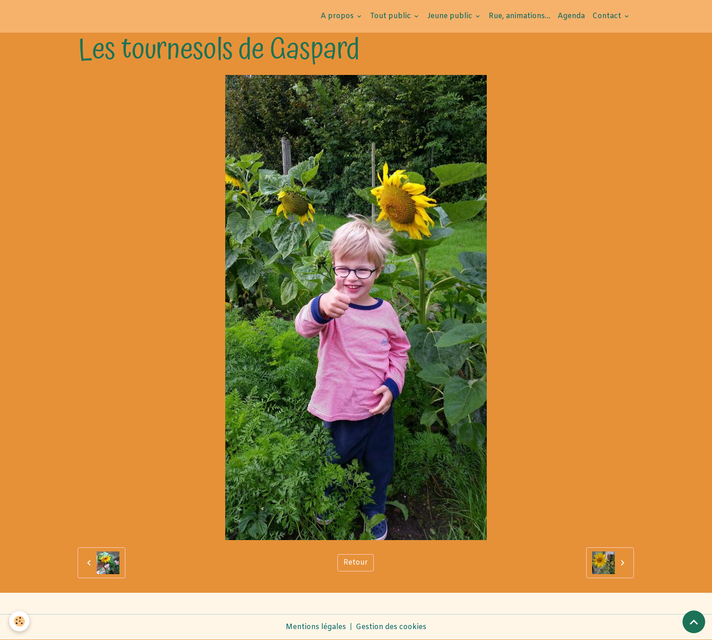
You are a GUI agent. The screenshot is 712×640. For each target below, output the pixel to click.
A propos (338, 16)
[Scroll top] (693, 621)
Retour (355, 562)
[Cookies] (19, 621)
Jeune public (450, 16)
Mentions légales (316, 627)
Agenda (571, 16)
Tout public (391, 16)
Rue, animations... (519, 16)
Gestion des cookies (391, 627)
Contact (607, 16)
